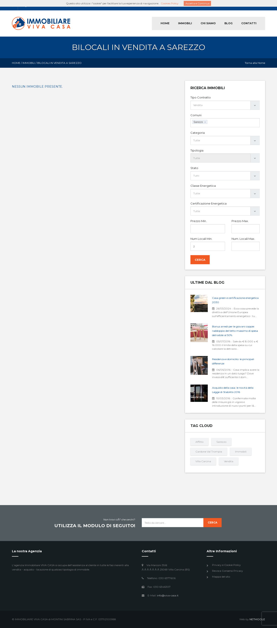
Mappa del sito (221, 576)
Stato (194, 168)
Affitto (199, 441)
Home (16, 62)
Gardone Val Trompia (208, 451)
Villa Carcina (203, 461)
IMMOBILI (185, 23)
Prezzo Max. (240, 221)
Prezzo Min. (198, 221)
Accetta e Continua (197, 3)
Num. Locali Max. (243, 238)
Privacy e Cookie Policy (226, 565)
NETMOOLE (257, 619)
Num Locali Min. (201, 238)
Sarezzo (221, 441)
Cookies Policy (170, 3)
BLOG (228, 23)
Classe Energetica (203, 185)
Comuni (195, 115)
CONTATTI (248, 23)
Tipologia (196, 150)
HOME (165, 23)
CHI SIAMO (208, 23)
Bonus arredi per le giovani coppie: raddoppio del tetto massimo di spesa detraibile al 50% (235, 331)
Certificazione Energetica (208, 203)
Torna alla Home (255, 62)
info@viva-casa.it (168, 595)
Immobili (29, 62)
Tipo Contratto (200, 97)
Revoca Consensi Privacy (227, 570)
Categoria (197, 132)
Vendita (228, 461)
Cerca (200, 259)
